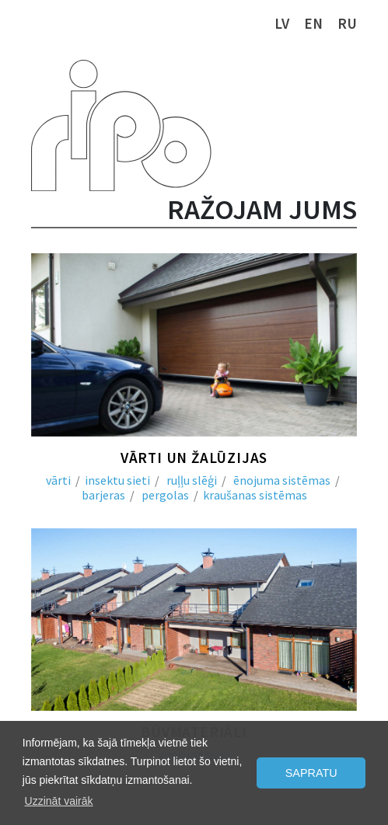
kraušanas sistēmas (255, 495)
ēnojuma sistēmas (281, 480)
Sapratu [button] (311, 773)
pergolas (165, 495)
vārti (58, 480)
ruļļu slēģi (191, 480)
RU (347, 23)
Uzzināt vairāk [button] (59, 801)
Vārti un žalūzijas (194, 457)
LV (281, 23)
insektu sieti (117, 480)
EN (313, 23)
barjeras (103, 495)
